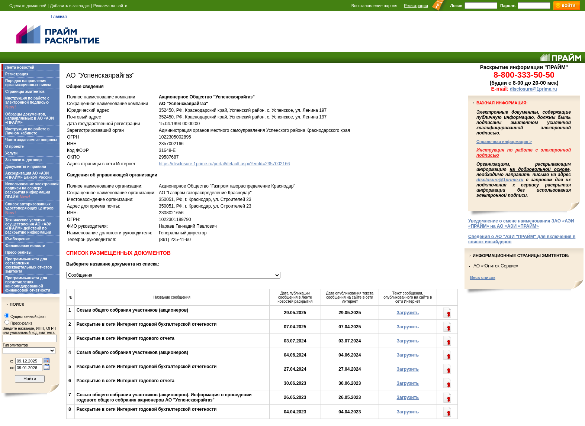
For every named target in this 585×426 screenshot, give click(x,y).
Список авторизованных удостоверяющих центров (29, 208)
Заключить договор (23, 160)
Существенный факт (28, 317)
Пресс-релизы (18, 252)
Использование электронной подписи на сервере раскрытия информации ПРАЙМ (32, 190)
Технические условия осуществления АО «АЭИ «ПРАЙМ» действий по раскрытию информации (28, 226)
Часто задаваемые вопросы (31, 140)
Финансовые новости (25, 246)
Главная (59, 16)
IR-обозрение (17, 239)
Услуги (11, 153)
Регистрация (416, 5)
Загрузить (408, 312)
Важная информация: (502, 103)
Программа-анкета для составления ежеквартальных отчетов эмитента (28, 265)
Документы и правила (25, 167)
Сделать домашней (27, 5)
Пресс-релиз (21, 323)
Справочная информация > (504, 141)
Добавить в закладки (70, 5)
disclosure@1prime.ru (533, 89)
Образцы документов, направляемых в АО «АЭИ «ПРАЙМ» (29, 118)
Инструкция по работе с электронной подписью (27, 103)
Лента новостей (19, 67)
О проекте (14, 146)
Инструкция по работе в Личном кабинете (27, 131)
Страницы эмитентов (25, 92)
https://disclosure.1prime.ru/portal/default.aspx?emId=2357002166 (224, 163)
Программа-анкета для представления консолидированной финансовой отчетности (27, 284)
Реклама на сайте (110, 5)
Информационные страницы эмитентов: (521, 255)
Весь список (482, 277)
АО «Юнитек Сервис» (495, 266)
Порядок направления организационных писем (28, 83)
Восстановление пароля (374, 5)
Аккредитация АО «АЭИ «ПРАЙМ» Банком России (28, 175)
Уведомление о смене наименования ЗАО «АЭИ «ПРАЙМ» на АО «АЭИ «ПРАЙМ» (521, 223)
